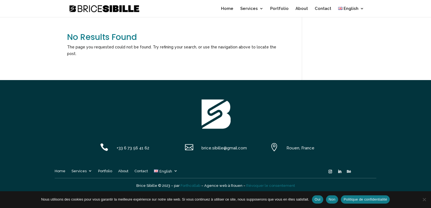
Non (332, 199)
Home (227, 9)
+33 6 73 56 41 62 (133, 148)
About (301, 9)
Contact (323, 9)
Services (249, 9)
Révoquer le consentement (270, 186)
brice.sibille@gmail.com (224, 148)
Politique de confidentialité (365, 199)
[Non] (424, 199)
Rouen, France (300, 148)
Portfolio (279, 9)
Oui (318, 199)
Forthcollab (190, 186)
